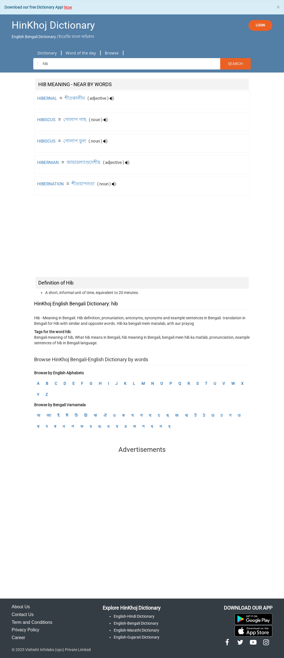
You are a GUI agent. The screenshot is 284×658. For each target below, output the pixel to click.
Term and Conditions (32, 622)
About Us (21, 606)
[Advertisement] (142, 237)
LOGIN (260, 25)
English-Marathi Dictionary (136, 630)
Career (18, 637)
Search (235, 63)
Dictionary (47, 53)
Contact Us (23, 614)
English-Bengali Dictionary (136, 623)
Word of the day (81, 53)
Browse (112, 53)
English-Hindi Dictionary (134, 616)
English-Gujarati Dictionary (136, 637)
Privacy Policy (25, 629)
